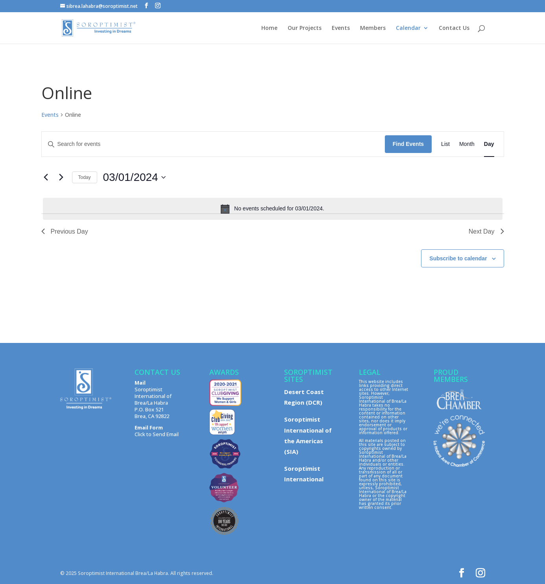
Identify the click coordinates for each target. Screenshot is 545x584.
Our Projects (304, 28)
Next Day (486, 231)
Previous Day (64, 231)
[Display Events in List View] (445, 144)
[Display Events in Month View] (467, 144)
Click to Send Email (157, 434)
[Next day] (61, 177)
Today (84, 177)
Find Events (408, 144)
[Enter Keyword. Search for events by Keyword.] (213, 144)
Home (269, 28)
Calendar (408, 28)
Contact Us (454, 28)
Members (373, 28)
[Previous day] (46, 177)
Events (341, 28)
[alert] (273, 209)
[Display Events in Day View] (489, 144)
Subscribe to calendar (458, 258)
